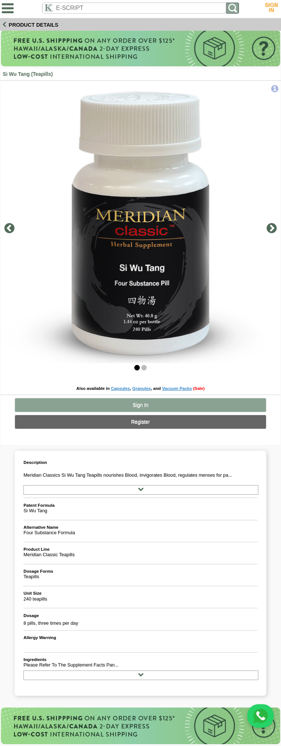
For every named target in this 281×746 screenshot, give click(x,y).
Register (140, 422)
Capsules (120, 388)
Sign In (141, 405)
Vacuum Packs (177, 388)
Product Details (34, 25)
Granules (141, 388)
